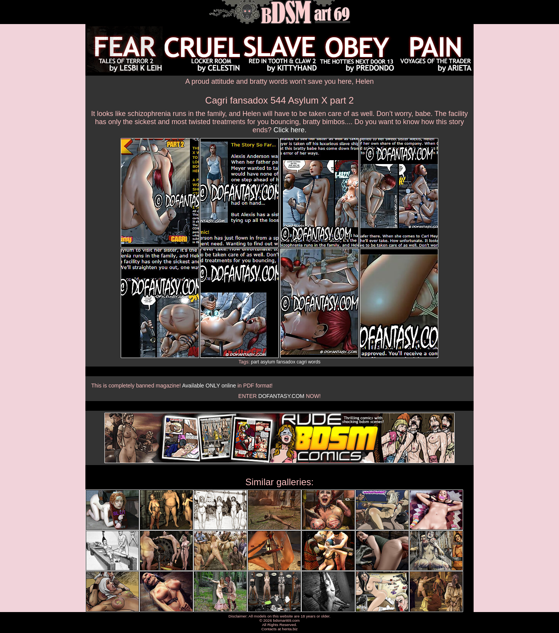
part (255, 362)
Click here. (290, 130)
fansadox (285, 362)
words (314, 362)
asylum (267, 362)
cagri (302, 362)
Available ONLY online (209, 385)
